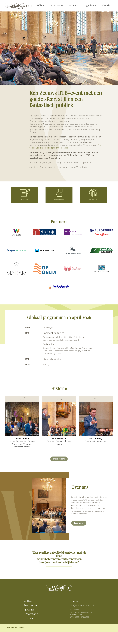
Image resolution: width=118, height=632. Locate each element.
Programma (56, 6)
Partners (73, 6)
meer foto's (59, 459)
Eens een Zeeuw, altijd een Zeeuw (59, 441)
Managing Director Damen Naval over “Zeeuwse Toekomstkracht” (22, 442)
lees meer (78, 523)
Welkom (40, 6)
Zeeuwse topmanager (95, 439)
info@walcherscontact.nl (82, 605)
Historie (106, 6)
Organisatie (90, 6)
